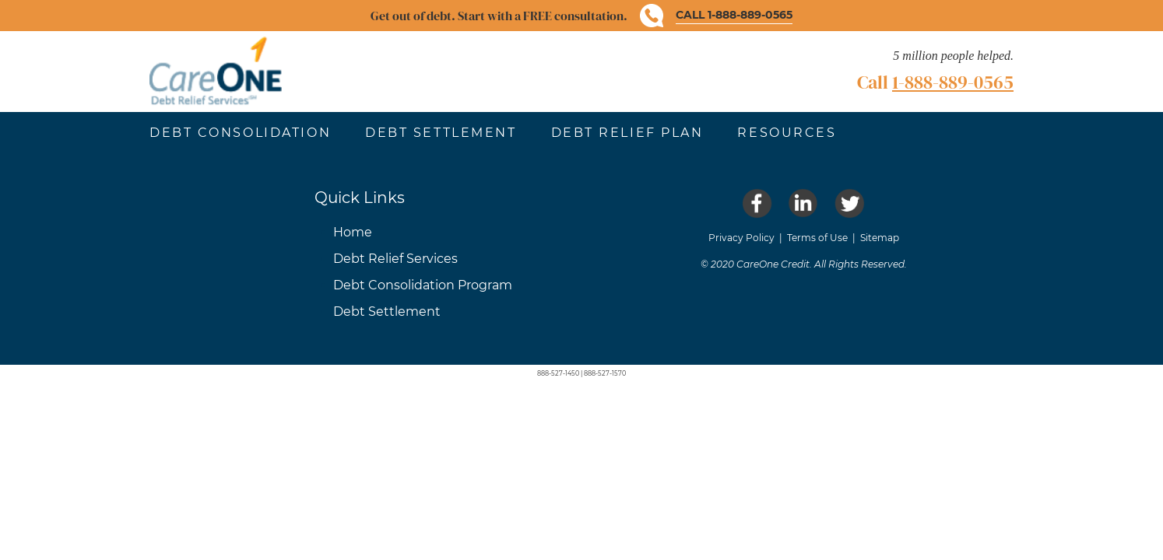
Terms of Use (817, 237)
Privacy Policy (741, 237)
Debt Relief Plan (627, 132)
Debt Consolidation (240, 132)
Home (352, 232)
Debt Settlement (440, 132)
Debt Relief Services (395, 258)
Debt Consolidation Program (422, 285)
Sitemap (879, 237)
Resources (786, 132)
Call (935, 82)
